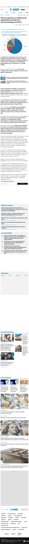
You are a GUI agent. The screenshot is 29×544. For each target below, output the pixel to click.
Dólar (7, 12)
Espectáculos (4, 523)
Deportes (16, 519)
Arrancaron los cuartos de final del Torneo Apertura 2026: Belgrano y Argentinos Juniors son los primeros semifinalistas (14, 209)
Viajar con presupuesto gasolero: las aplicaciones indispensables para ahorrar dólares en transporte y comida (7, 347)
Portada (3, 513)
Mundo (9, 519)
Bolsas (10, 275)
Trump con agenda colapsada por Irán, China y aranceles (13, 29)
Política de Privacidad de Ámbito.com (10, 527)
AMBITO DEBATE (20, 534)
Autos (25, 521)
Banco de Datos (18, 515)
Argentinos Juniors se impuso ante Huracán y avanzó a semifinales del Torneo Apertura (13, 214)
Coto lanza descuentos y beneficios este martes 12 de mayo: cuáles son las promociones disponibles (25, 339)
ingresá (26, 9)
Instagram (7, 509)
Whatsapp (15, 509)
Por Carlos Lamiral (4, 367)
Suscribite (23, 183)
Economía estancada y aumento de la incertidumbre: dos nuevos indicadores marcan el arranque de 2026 (17, 78)
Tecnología (13, 523)
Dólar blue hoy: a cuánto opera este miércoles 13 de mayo (14, 218)
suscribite (22, 9)
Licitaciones (21, 529)
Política (27, 12)
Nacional (3, 519)
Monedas (2, 275)
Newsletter (24, 509)
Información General (16, 521)
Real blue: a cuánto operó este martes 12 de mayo (13, 417)
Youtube (13, 509)
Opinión (17, 517)
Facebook (4, 509)
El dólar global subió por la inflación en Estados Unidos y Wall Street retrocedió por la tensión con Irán (14, 438)
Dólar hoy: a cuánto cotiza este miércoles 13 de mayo (13, 223)
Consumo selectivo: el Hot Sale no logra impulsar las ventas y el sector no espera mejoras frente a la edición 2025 (14, 32)
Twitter (1, 509)
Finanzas (20, 12)
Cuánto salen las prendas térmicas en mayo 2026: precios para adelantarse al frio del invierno (25, 351)
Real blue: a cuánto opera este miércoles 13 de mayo (24, 389)
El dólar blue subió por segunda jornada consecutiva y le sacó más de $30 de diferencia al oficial (14, 243)
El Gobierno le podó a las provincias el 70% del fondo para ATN (7, 364)
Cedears (26, 275)
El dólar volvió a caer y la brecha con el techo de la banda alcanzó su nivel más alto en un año (15, 252)
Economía (13, 12)
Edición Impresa (5, 521)
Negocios (10, 517)
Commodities (18, 275)
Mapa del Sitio (4, 525)
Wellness (23, 517)
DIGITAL (7, 534)
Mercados (3, 517)
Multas (14, 529)
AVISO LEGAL (24, 527)
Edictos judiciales (5, 529)
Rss (19, 523)
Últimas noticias (12, 513)
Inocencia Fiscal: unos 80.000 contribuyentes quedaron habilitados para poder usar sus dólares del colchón (17, 82)
